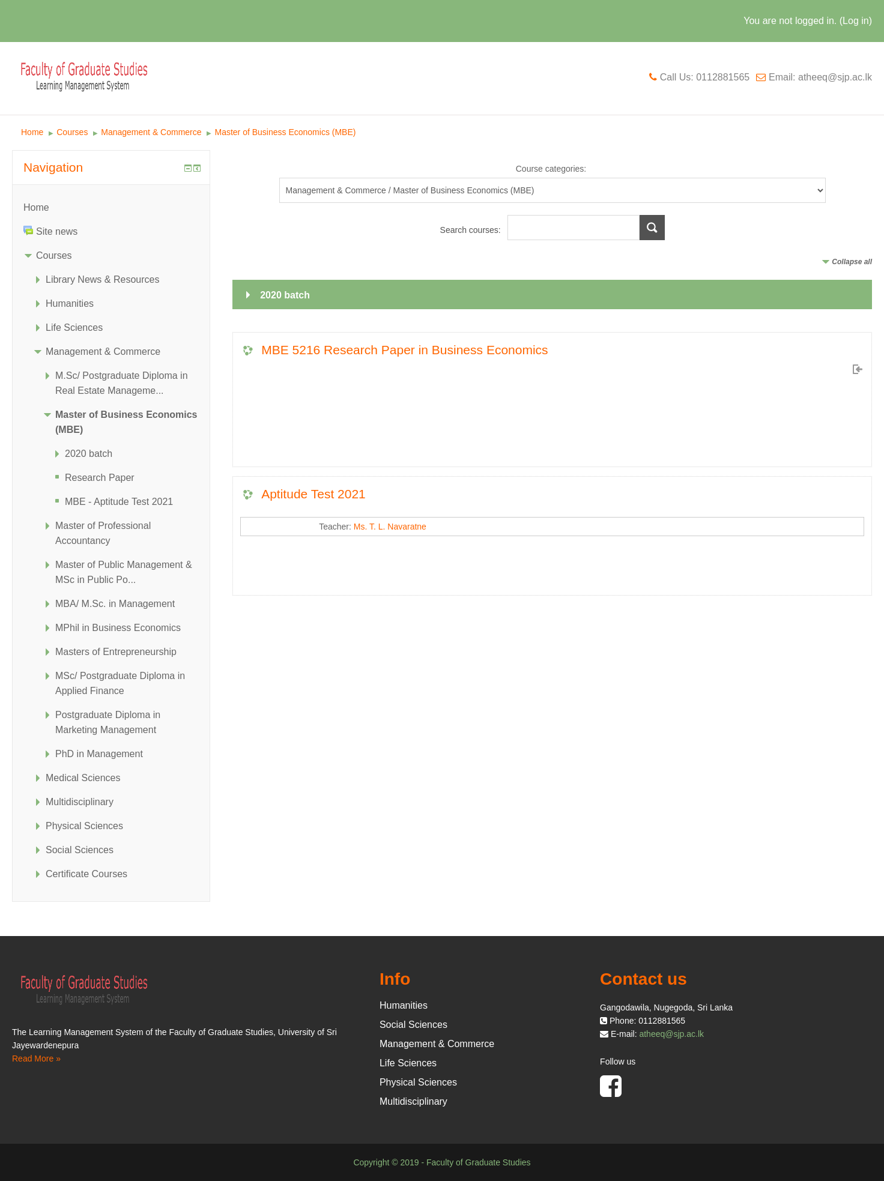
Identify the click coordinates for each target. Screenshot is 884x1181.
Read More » (36, 1058)
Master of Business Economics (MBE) (285, 132)
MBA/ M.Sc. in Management (115, 604)
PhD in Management (99, 754)
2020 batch (285, 295)
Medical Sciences (83, 778)
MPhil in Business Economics (118, 628)
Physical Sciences (84, 826)
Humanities (70, 303)
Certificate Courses (86, 874)
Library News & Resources (102, 279)
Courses (72, 132)
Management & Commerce (151, 132)
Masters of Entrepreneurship (116, 652)
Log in (856, 21)
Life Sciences (74, 327)
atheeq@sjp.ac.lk (671, 1034)
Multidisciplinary (80, 802)
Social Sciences (80, 850)
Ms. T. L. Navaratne (390, 526)
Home (32, 132)
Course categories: (551, 169)
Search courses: (471, 230)
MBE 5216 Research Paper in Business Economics (404, 350)
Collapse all (852, 262)
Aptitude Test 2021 (313, 494)
